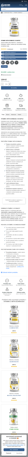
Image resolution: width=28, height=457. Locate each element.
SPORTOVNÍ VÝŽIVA (8, 12)
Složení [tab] (7, 114)
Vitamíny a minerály (18, 12)
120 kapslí (4, 66)
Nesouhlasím (19, 453)
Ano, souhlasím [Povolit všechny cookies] (14, 449)
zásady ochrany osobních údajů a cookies (14, 444)
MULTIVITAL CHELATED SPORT (14, 395)
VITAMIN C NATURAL (14, 429)
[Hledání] (25, 9)
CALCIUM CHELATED (14, 361)
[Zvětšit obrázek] (14, 27)
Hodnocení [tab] (13, 114)
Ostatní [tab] (19, 114)
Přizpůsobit (8, 453)
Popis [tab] (3, 114)
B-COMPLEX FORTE (14, 328)
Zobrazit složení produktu (9, 272)
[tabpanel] (14, 196)
